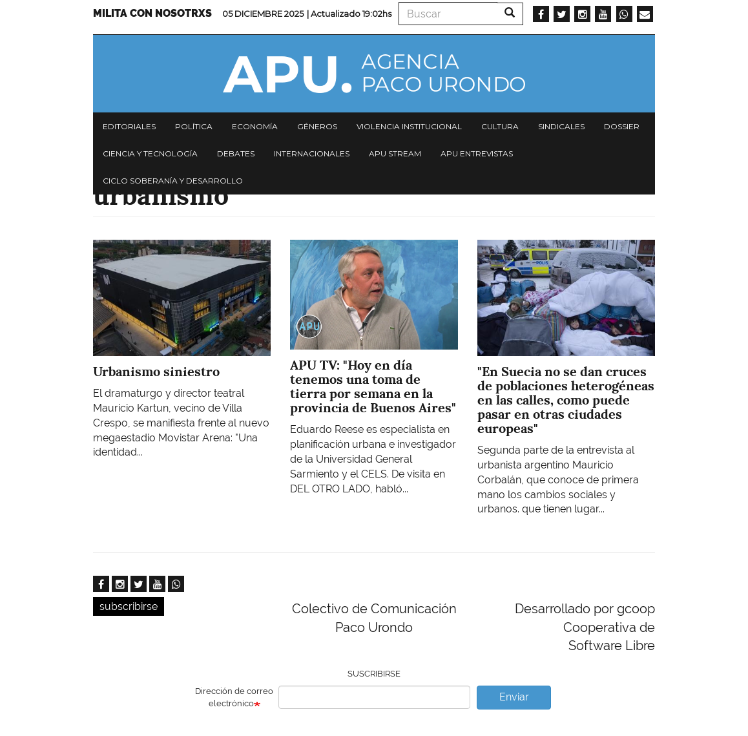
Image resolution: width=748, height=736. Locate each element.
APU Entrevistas (477, 153)
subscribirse (128, 606)
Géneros (317, 126)
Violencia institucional (409, 126)
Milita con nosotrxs (152, 13)
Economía (255, 126)
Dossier (621, 126)
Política (194, 126)
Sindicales (561, 126)
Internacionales (311, 153)
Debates (236, 153)
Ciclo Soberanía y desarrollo (173, 180)
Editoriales (129, 126)
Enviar (514, 697)
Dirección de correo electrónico (234, 697)
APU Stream (395, 153)
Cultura (500, 126)
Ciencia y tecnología (150, 153)
